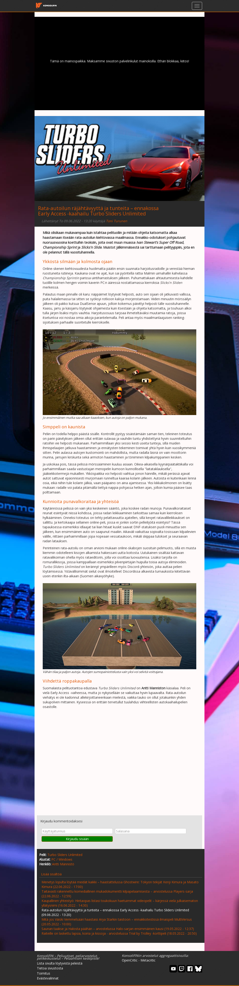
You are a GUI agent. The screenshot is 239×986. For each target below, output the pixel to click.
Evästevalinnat (48, 978)
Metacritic (148, 960)
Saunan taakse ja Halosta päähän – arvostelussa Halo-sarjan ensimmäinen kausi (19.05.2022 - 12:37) (118, 928)
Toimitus (43, 973)
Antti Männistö (63, 864)
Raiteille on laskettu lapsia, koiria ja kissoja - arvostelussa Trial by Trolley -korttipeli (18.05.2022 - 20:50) (119, 933)
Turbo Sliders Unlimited (64, 854)
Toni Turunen (116, 221)
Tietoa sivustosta (50, 968)
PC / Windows (61, 859)
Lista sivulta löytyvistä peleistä (59, 963)
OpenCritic (129, 960)
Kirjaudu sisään (77, 839)
